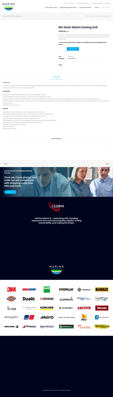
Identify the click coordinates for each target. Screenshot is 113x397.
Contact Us (10, 192)
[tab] (56, 77)
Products (92, 16)
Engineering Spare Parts (68, 7)
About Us (73, 3)
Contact (107, 3)
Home (66, 3)
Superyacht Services (83, 3)
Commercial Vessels (97, 3)
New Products (72, 58)
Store (97, 7)
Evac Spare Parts (51, 7)
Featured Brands (86, 7)
